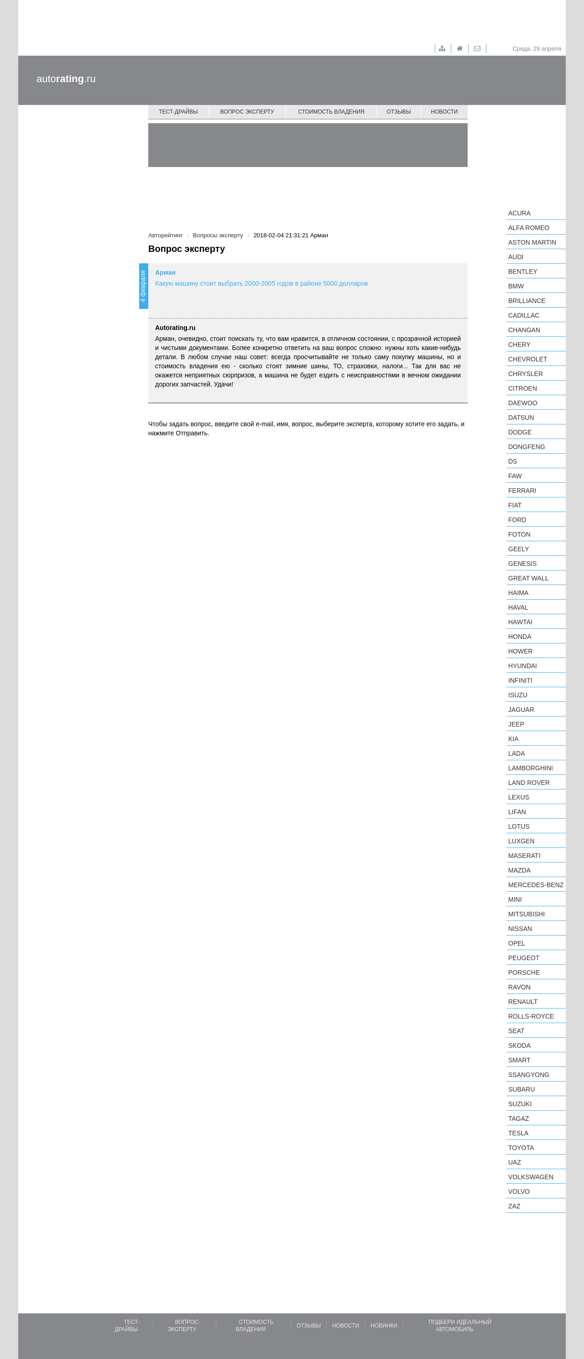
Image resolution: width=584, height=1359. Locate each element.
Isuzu (517, 695)
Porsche (524, 972)
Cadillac (523, 315)
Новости (444, 112)
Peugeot (523, 958)
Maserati (524, 855)
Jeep (516, 724)
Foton (519, 534)
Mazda (519, 870)
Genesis (522, 563)
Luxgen (521, 841)
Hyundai (522, 665)
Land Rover (529, 782)
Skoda (519, 1045)
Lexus (518, 797)
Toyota (521, 1147)
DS (512, 461)
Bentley (522, 271)
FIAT (514, 505)
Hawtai (520, 622)
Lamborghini (530, 768)
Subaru (521, 1089)
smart (519, 1060)
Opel (516, 943)
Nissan (520, 928)
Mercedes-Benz (535, 885)
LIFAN (517, 811)
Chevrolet (528, 359)
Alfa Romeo (528, 227)
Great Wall (528, 578)
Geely (518, 549)
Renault (522, 1001)
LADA (516, 753)
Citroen (522, 388)
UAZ (514, 1162)
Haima (518, 592)
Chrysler (525, 373)
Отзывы (399, 112)
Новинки (383, 1325)
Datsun (521, 417)
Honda (520, 636)
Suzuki (520, 1104)
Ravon (519, 987)
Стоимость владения (331, 112)
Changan (524, 330)
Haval (518, 607)
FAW (515, 476)
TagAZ (518, 1118)
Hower (520, 651)
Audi (515, 257)
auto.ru (66, 78)
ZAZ (514, 1206)
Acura (519, 213)
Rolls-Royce (531, 1016)
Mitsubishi (526, 914)
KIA (513, 738)
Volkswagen (530, 1177)
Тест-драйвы (178, 112)
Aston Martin (532, 242)
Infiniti (520, 680)
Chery (519, 344)
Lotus (519, 826)
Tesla (518, 1133)
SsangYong (528, 1074)
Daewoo (522, 403)
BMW (516, 286)
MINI (515, 899)
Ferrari (522, 490)
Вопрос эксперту (247, 112)
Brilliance (527, 300)
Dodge (520, 432)
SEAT (516, 1031)
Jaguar (521, 709)
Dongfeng (526, 446)
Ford (517, 519)
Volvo (519, 1191)
